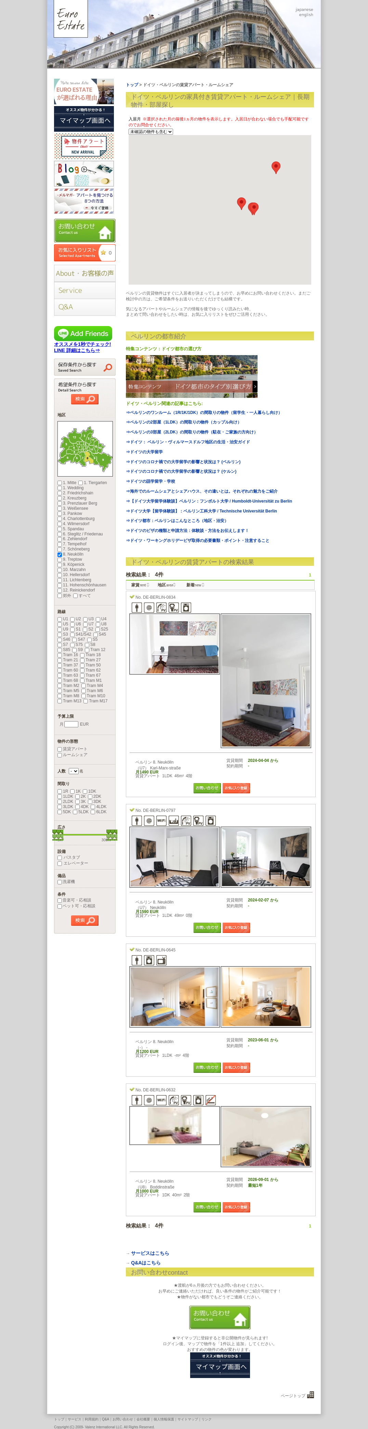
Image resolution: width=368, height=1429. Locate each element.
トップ (59, 1419)
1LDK (65, 796)
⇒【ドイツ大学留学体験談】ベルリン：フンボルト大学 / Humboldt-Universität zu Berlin (209, 501)
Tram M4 (92, 685)
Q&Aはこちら (146, 1262)
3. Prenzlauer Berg (77, 503)
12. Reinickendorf (76, 590)
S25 (101, 629)
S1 (75, 629)
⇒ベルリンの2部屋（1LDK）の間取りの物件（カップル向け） (183, 422)
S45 (99, 634)
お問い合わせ (123, 1419)
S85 (63, 649)
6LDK (98, 811)
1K (75, 791)
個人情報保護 (164, 1419)
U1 (62, 618)
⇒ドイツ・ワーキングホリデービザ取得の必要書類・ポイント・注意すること (198, 540)
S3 (62, 634)
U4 (101, 618)
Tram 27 (90, 660)
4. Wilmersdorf (73, 523)
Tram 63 (67, 675)
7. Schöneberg (73, 549)
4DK (82, 806)
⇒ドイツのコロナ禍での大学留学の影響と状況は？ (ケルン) (181, 471)
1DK (89, 791)
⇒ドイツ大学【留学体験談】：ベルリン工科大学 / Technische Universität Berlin (201, 511)
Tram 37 (67, 665)
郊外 (64, 595)
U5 (62, 624)
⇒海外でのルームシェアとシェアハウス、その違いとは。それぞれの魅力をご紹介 (202, 491)
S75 (76, 644)
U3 (88, 618)
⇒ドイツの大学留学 (144, 452)
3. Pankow (69, 513)
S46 (63, 639)
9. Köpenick (70, 564)
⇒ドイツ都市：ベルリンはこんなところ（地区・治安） (177, 520)
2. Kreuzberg (72, 498)
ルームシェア (72, 754)
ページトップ (293, 1395)
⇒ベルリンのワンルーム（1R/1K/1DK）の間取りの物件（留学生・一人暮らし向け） (204, 412)
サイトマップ (188, 1419)
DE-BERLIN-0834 (159, 597)
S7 (62, 644)
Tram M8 (68, 695)
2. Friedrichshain (75, 493)
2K (80, 796)
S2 (88, 629)
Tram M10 (93, 695)
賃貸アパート (72, 748)
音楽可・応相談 (74, 900)
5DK (64, 811)
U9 (62, 629)
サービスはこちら (150, 1253)
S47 (78, 639)
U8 (101, 624)
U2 (75, 618)
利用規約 (91, 1419)
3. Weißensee (72, 508)
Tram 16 (67, 654)
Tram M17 (95, 701)
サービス (74, 1419)
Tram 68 (67, 680)
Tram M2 (68, 685)
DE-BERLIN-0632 (159, 1090)
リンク (206, 1419)
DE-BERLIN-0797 (159, 810)
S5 (92, 639)
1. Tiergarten (92, 482)
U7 (88, 624)
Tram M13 (69, 701)
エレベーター (72, 863)
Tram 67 (90, 675)
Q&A (105, 1419)
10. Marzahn (71, 569)
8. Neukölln (70, 554)
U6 (75, 624)
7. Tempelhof (72, 544)
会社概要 (143, 1419)
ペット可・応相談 (76, 906)
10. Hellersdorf (73, 574)
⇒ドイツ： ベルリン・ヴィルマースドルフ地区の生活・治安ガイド (188, 442)
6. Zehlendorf (72, 538)
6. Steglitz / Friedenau (80, 534)
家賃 (138, 585)
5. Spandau (70, 529)
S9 (77, 649)
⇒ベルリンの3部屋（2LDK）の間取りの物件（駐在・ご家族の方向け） (192, 432)
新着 (193, 585)
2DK (94, 796)
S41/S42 (80, 634)
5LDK (81, 811)
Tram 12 (95, 649)
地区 (165, 585)
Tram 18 (90, 654)
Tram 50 (90, 665)
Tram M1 (91, 680)
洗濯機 (66, 881)
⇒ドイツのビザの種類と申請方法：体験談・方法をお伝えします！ (187, 530)
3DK (94, 801)
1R (62, 791)
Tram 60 (67, 670)
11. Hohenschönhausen (81, 585)
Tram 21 (67, 660)
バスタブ (68, 857)
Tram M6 (92, 690)
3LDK (65, 806)
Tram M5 (68, 690)
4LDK (98, 806)
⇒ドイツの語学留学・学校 (150, 481)
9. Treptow (69, 559)
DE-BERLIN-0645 (159, 950)
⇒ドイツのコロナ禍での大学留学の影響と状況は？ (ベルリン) (183, 461)
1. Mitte (66, 482)
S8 (90, 644)
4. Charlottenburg (76, 518)
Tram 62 (90, 670)
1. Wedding (70, 487)
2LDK (65, 801)
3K (80, 801)
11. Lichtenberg (74, 579)
